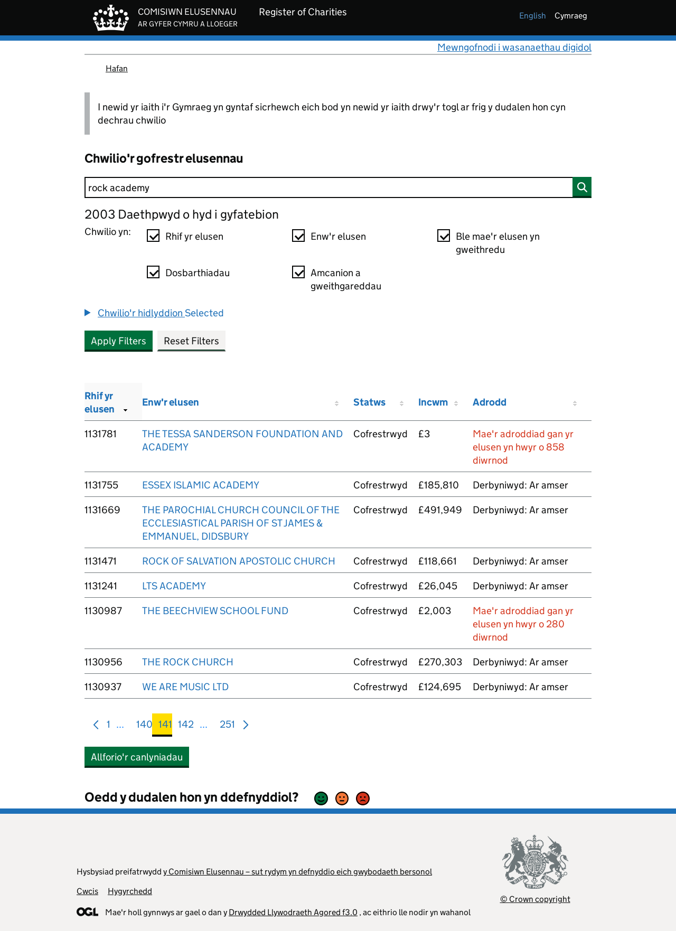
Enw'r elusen (338, 236)
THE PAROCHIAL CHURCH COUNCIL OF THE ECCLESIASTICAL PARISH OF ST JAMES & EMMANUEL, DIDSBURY (241, 523)
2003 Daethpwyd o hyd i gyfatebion (181, 214)
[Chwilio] (338, 187)
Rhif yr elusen (194, 236)
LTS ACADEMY (174, 586)
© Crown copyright (535, 899)
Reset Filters (191, 341)
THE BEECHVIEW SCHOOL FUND (215, 611)
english (532, 16)
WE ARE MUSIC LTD (185, 687)
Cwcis (87, 891)
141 (165, 726)
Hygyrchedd (130, 891)
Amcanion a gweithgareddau (346, 279)
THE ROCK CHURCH (187, 662)
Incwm (433, 402)
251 (227, 726)
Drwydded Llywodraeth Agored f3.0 (293, 912)
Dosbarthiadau (197, 273)
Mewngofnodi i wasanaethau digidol (514, 47)
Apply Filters (118, 341)
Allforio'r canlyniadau (137, 757)
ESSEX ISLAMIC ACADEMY (200, 485)
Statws (369, 402)
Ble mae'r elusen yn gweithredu (498, 243)
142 (186, 726)
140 (144, 726)
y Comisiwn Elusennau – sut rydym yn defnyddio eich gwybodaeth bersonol (297, 872)
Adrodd (489, 402)
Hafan (117, 68)
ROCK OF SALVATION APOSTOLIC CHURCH (238, 561)
